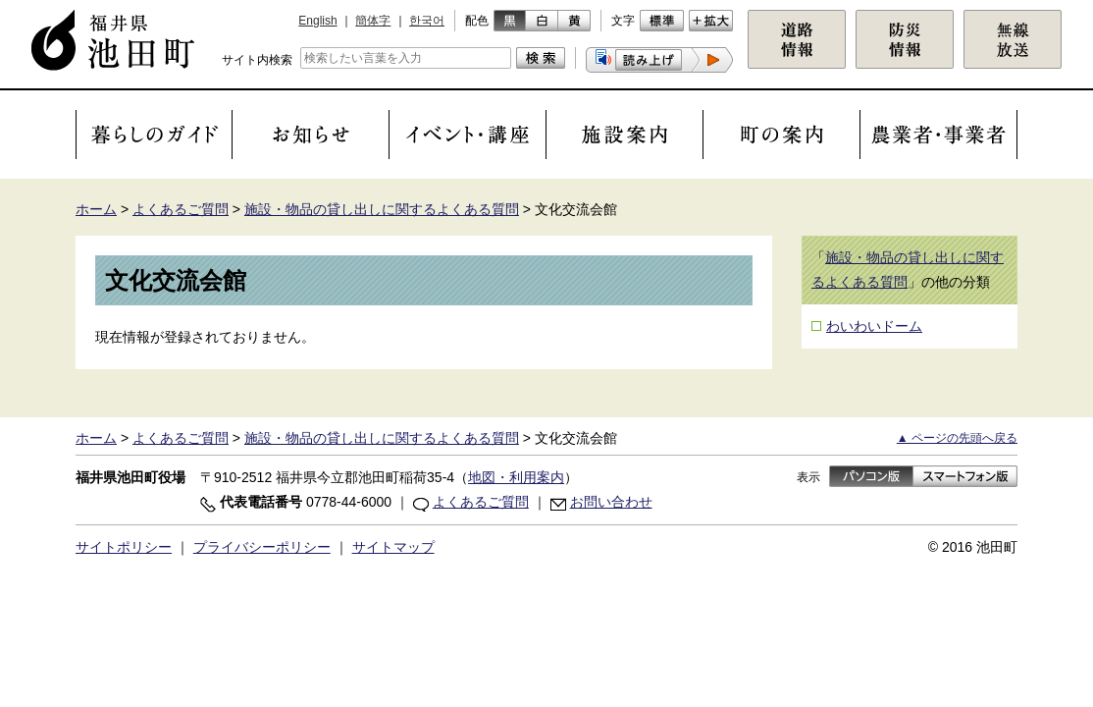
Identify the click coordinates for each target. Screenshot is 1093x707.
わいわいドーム (874, 326)
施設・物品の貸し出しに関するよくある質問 (381, 209)
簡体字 (372, 20)
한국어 (426, 20)
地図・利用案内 (516, 477)
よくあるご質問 (180, 209)
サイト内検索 (257, 60)
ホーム (96, 209)
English (317, 20)
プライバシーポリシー (262, 547)
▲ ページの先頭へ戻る (957, 438)
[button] (659, 60)
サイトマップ (393, 547)
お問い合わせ (611, 502)
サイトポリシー (124, 547)
